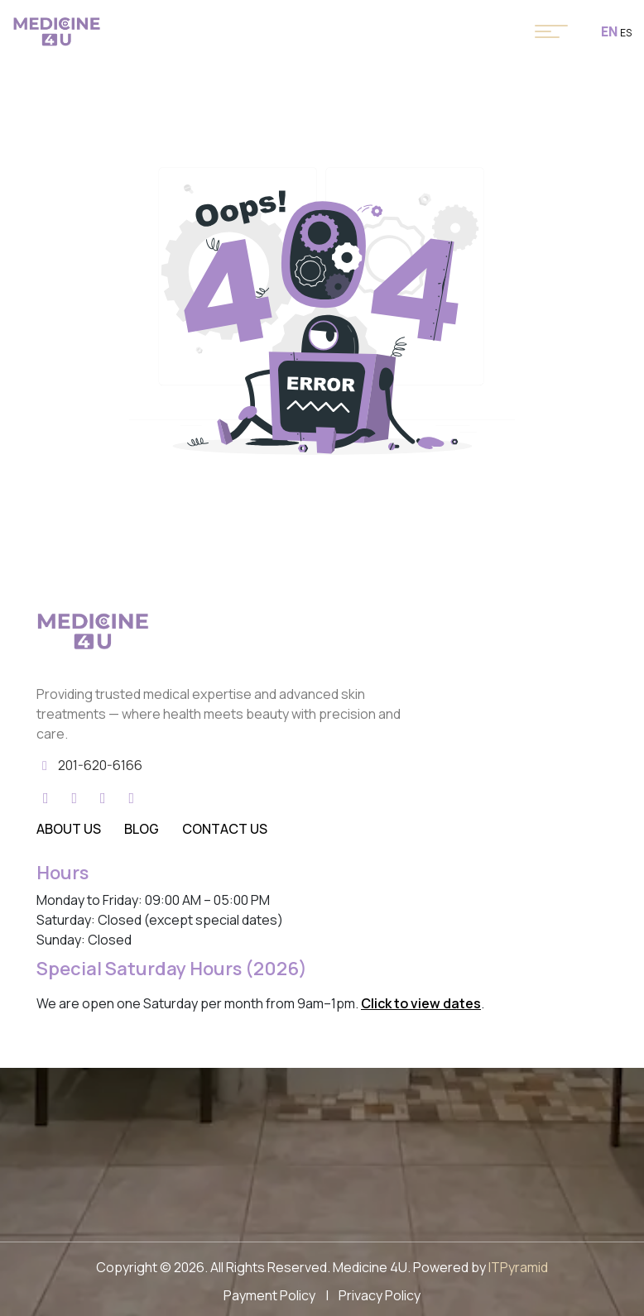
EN (609, 31)
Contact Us (224, 829)
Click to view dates (421, 1003)
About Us (68, 829)
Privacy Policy (380, 1295)
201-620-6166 (100, 765)
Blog (141, 829)
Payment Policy (269, 1295)
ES (626, 33)
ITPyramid (518, 1267)
